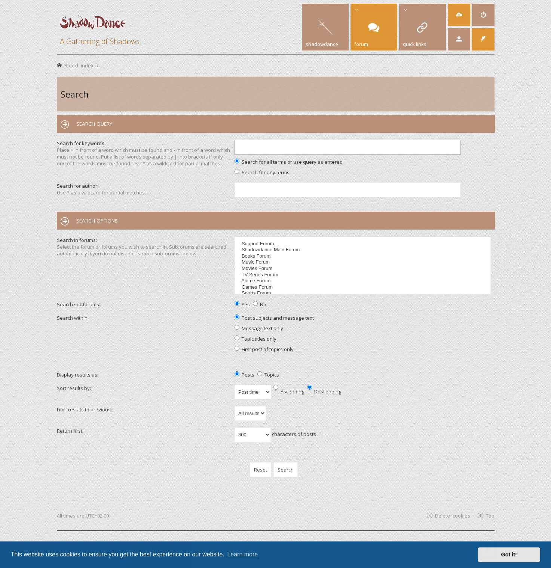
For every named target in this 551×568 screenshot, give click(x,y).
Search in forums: (77, 240)
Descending (324, 391)
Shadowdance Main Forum (363, 250)
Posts (244, 374)
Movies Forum (363, 268)
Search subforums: (78, 304)
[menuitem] (459, 15)
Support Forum (363, 244)
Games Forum (363, 287)
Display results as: (77, 374)
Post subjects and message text (274, 317)
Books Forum (363, 256)
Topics (268, 374)
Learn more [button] (242, 554)
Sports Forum (363, 293)
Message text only (259, 328)
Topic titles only (255, 338)
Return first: (70, 430)
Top (490, 515)
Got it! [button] (509, 555)
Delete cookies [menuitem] (452, 515)
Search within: (73, 317)
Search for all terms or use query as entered (289, 162)
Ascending (288, 391)
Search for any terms (262, 172)
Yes (242, 304)
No (259, 304)
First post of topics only (264, 349)
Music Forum (363, 262)
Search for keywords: (81, 143)
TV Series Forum (363, 275)
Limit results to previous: (84, 409)
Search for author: (77, 185)
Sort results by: (74, 388)
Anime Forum (363, 281)
